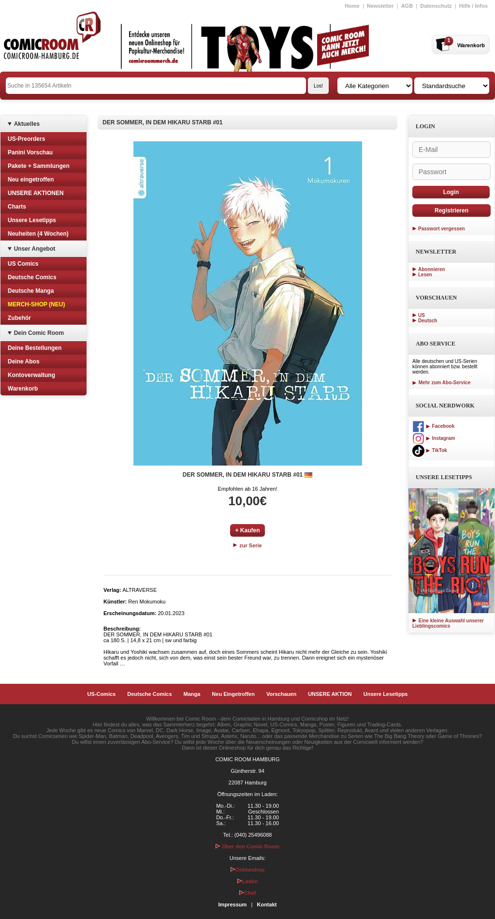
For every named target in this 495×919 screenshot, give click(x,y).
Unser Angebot (35, 248)
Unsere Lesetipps (32, 220)
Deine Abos (24, 361)
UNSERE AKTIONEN (36, 193)
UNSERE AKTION (330, 694)
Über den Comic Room (247, 846)
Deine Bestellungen (34, 348)
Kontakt (267, 904)
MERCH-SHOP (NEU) (36, 304)
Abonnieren (431, 269)
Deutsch (427, 320)
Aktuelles (27, 124)
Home (352, 6)
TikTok (429, 450)
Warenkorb (23, 388)
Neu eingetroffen (31, 179)
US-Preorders (26, 139)
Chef (247, 893)
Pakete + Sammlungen (39, 166)
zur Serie (247, 545)
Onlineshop (248, 870)
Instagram (433, 438)
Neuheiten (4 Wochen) (38, 233)
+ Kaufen (247, 530)
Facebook (433, 426)
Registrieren (451, 210)
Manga (192, 694)
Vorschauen (281, 694)
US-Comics (101, 694)
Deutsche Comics (32, 277)
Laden (247, 881)
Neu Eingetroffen (233, 694)
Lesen (425, 274)
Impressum (232, 904)
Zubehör (19, 318)
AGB (407, 6)
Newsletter (380, 6)
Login (451, 192)
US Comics (23, 263)
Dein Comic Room (39, 333)
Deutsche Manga (31, 290)
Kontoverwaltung (31, 375)
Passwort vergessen (441, 228)
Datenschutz (435, 6)
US (421, 315)
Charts (17, 206)
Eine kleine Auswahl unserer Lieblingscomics (448, 623)
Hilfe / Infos (473, 6)
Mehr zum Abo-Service (441, 382)
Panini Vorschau (30, 152)
